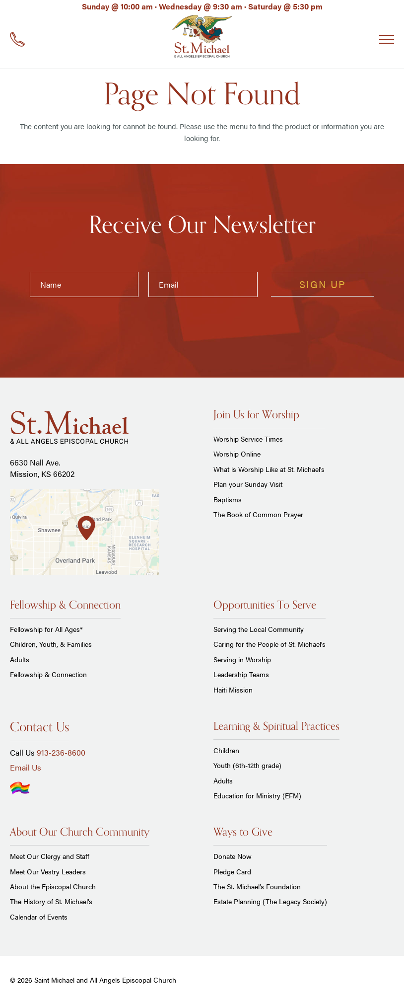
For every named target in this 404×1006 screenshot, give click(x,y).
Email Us (25, 767)
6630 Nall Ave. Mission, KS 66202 (42, 468)
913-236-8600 (61, 752)
